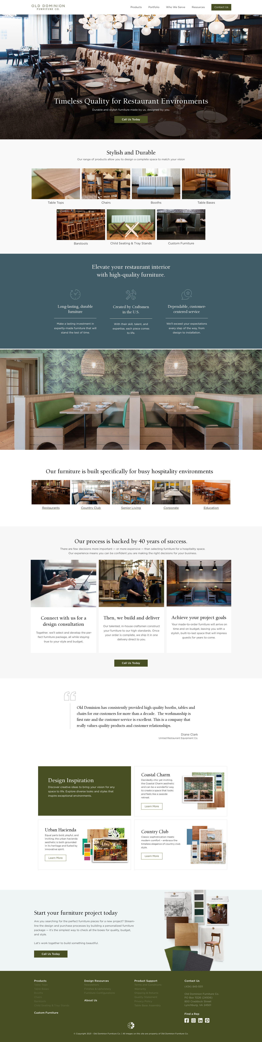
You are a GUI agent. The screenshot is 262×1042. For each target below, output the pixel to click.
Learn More (152, 806)
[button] (221, 7)
